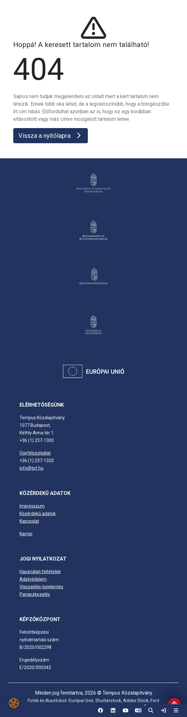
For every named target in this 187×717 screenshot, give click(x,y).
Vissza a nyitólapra (50, 135)
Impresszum (32, 505)
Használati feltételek (40, 571)
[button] (150, 710)
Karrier (26, 533)
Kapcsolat (29, 521)
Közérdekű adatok (38, 513)
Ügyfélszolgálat (35, 452)
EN (138, 712)
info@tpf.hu (31, 468)
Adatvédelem (33, 579)
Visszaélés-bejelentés (41, 586)
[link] (163, 710)
